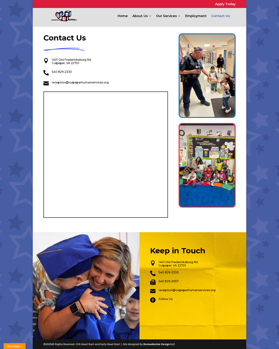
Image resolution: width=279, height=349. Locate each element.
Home (122, 16)
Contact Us (220, 16)
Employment (196, 16)
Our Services (166, 16)
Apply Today (225, 4)
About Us (140, 16)
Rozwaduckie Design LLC (159, 344)
